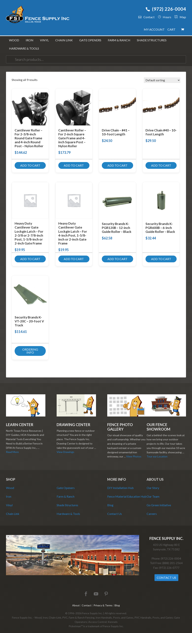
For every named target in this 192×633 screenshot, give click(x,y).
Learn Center (19, 421)
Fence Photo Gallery (120, 423)
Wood (10, 485)
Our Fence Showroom (158, 423)
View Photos (133, 453)
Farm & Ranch (65, 493)
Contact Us (114, 510)
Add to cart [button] (30, 162)
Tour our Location (157, 453)
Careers (152, 510)
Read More (12, 449)
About (76, 602)
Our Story (153, 485)
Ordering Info (30, 348)
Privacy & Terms (103, 602)
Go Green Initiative (159, 502)
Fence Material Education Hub (126, 493)
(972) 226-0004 (166, 9)
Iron (8, 493)
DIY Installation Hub (120, 485)
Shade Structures (67, 502)
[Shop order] (162, 77)
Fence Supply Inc (38, 15)
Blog (110, 502)
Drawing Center (73, 421)
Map (178, 17)
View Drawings (65, 449)
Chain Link (12, 510)
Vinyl (9, 502)
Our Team (153, 493)
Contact (146, 17)
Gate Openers (66, 485)
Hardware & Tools (68, 510)
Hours (164, 17)
